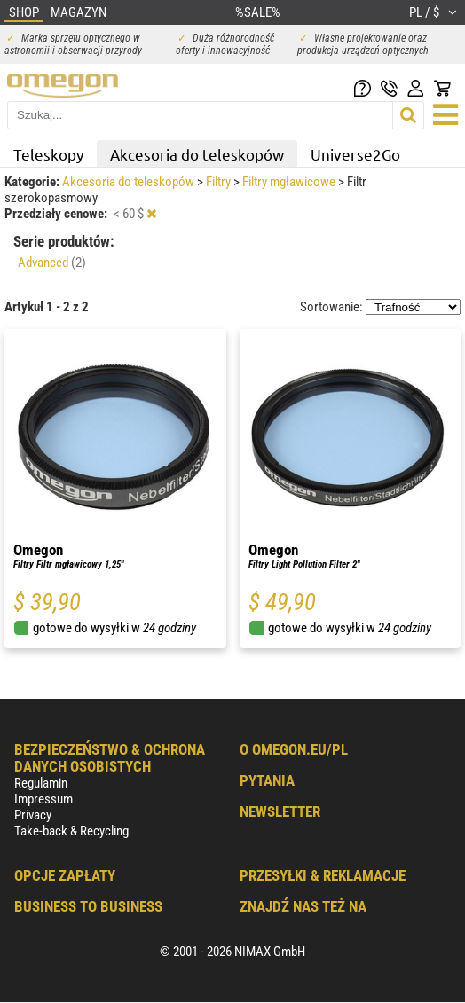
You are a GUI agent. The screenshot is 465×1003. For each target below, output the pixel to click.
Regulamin (40, 783)
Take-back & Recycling (71, 831)
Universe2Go (355, 154)
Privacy (32, 815)
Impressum (43, 799)
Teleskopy (48, 154)
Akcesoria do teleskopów (197, 154)
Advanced (52, 262)
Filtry (219, 182)
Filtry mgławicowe (290, 182)
